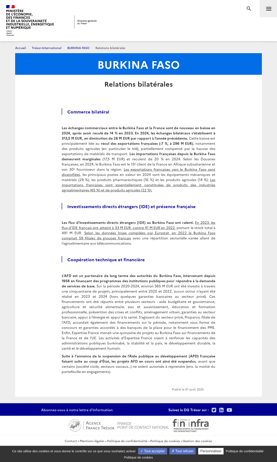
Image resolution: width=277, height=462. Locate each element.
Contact (71, 441)
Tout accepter (152, 451)
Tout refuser (183, 451)
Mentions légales (92, 441)
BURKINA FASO (78, 48)
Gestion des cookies (197, 441)
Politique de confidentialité (127, 441)
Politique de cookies (165, 441)
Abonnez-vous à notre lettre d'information (77, 409)
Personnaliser (211, 451)
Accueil (20, 48)
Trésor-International (46, 48)
